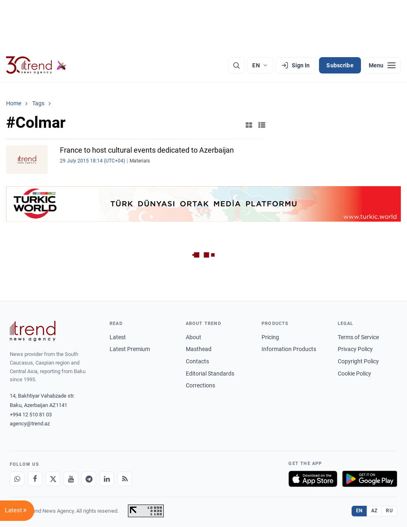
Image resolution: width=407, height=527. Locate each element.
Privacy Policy (355, 349)
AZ (374, 511)
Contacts (197, 361)
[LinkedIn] (106, 478)
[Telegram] (88, 478)
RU (389, 511)
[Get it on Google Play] (369, 479)
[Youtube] (71, 478)
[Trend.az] (36, 65)
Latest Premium (130, 349)
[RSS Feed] (124, 478)
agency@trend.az (30, 423)
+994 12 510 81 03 (31, 414)
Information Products (289, 349)
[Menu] (382, 65)
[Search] (236, 65)
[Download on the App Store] (312, 479)
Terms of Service (358, 337)
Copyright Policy (358, 361)
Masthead (198, 349)
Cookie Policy (354, 373)
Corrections (200, 385)
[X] (53, 478)
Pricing (270, 337)
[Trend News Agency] (32, 331)
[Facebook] (35, 478)
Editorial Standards (210, 373)
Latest (118, 337)
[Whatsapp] (17, 478)
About (193, 337)
